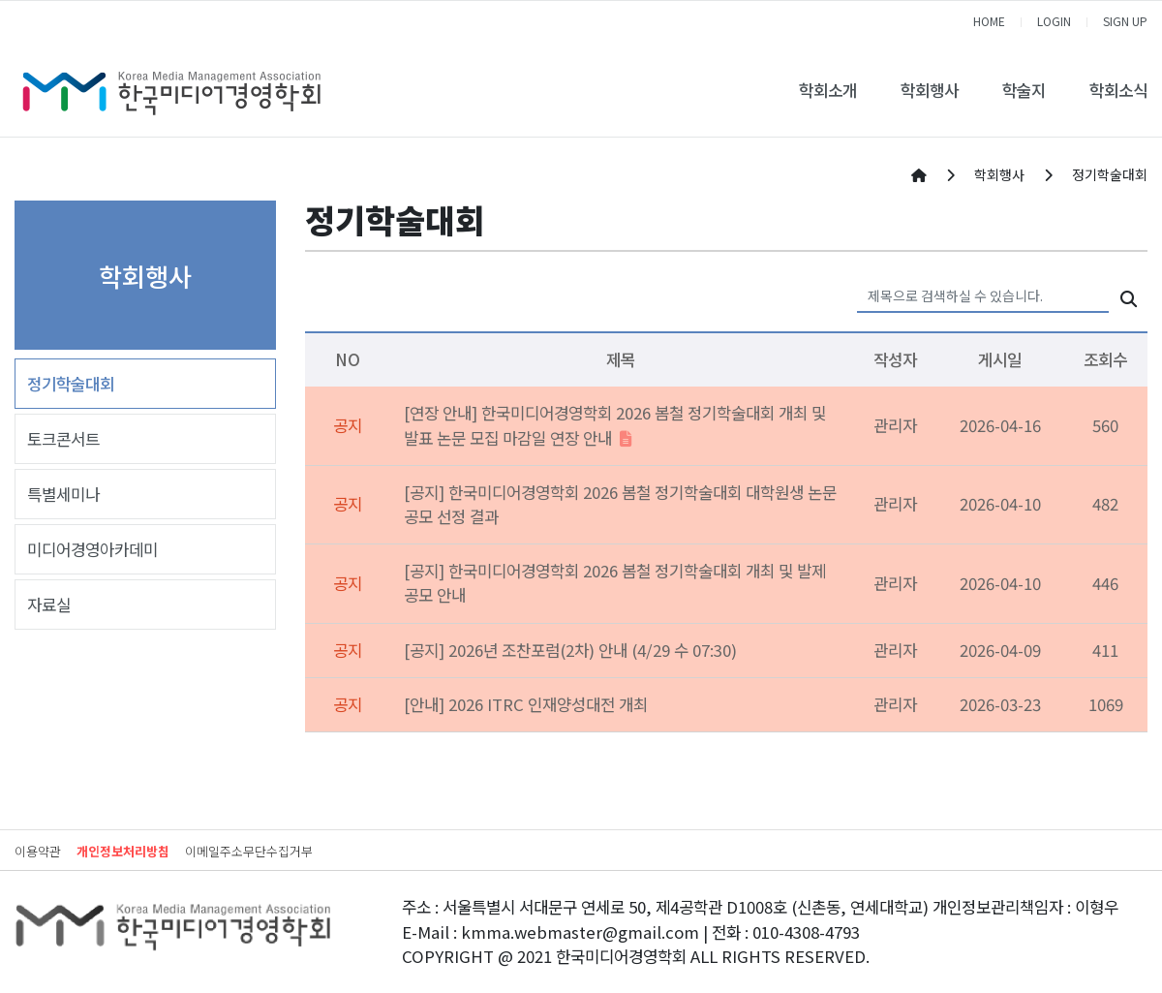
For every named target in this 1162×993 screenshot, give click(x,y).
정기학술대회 (70, 383)
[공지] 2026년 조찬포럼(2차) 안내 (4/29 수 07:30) (570, 650)
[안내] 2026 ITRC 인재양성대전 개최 (526, 704)
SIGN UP (1125, 21)
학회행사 (930, 90)
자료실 (49, 604)
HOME (989, 21)
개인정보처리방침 (122, 851)
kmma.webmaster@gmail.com (580, 932)
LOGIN (1054, 21)
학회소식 (1118, 90)
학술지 (1024, 90)
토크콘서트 (63, 439)
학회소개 (828, 90)
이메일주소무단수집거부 (249, 851)
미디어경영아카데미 (92, 549)
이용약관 (38, 851)
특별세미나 (63, 494)
